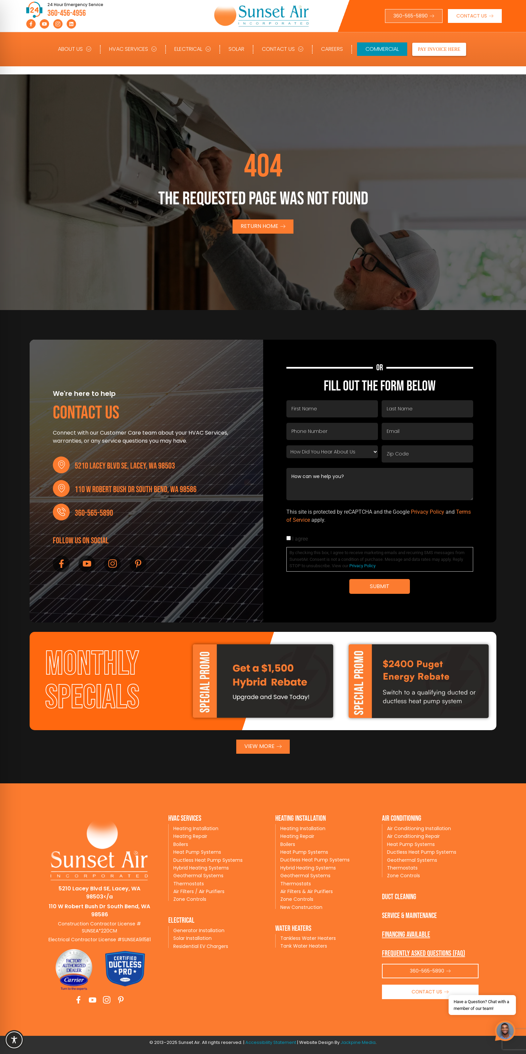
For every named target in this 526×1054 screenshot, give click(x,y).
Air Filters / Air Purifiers (198, 891)
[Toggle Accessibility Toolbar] (14, 1040)
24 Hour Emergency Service (75, 4)
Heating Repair (190, 836)
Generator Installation (198, 930)
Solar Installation (192, 938)
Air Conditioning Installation (419, 828)
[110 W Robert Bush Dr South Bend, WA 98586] (61, 488)
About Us (75, 49)
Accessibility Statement (270, 1042)
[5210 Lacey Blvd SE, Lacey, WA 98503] (61, 464)
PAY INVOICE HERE (439, 49)
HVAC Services (133, 49)
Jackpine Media (358, 1042)
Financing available (406, 934)
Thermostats (188, 883)
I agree (300, 539)
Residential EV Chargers (200, 946)
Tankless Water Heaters (308, 938)
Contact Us (283, 49)
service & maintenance (409, 915)
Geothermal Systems (198, 875)
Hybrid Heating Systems (201, 867)
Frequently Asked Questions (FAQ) (423, 953)
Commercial (382, 49)
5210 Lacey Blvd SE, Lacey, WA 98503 (125, 466)
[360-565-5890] (61, 512)
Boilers (180, 844)
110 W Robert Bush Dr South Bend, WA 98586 (136, 489)
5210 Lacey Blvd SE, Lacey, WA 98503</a (99, 892)
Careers (332, 49)
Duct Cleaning (399, 897)
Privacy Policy (427, 512)
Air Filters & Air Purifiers (306, 891)
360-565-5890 (94, 513)
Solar (236, 49)
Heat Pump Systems (197, 852)
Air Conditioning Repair (413, 836)
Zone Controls (189, 899)
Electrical (192, 49)
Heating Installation (195, 828)
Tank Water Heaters (303, 946)
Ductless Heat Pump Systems (208, 860)
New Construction (301, 907)
